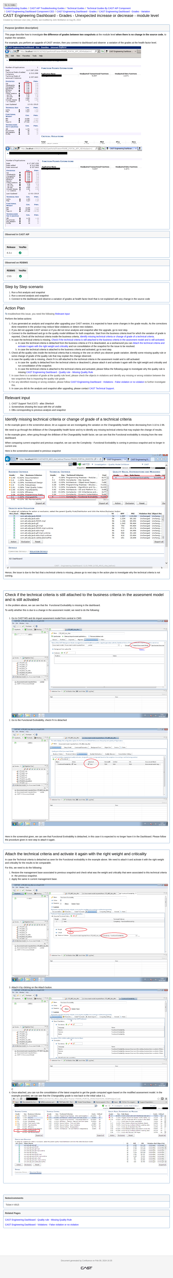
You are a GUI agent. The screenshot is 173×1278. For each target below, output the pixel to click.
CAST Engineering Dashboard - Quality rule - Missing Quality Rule (59, 372)
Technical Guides (75, 8)
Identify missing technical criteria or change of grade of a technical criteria (117, 336)
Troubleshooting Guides (15, 8)
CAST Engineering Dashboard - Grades (76, 11)
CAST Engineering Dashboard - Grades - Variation (124, 11)
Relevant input (62, 314)
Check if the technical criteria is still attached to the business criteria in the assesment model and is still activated (108, 339)
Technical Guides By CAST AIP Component (109, 8)
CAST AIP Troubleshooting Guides (47, 8)
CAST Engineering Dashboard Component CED (30, 11)
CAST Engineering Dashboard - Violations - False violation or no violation (107, 382)
